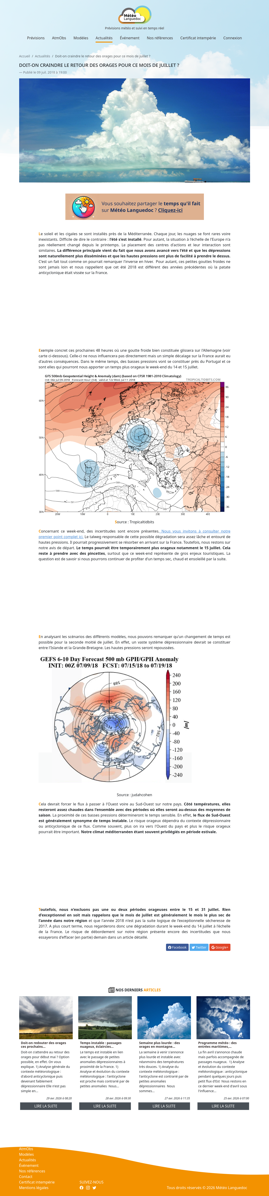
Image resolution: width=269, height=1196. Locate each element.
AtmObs (59, 37)
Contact (26, 1176)
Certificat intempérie (198, 37)
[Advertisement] (134, 311)
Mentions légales (34, 1187)
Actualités (104, 37)
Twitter (199, 947)
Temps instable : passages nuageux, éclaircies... (101, 1045)
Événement (129, 37)
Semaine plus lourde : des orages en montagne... (159, 1045)
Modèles (80, 37)
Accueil (24, 56)
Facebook (177, 947)
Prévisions (36, 37)
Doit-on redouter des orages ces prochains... (43, 1045)
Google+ (220, 947)
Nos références (160, 37)
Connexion (232, 37)
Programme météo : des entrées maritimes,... (217, 1045)
